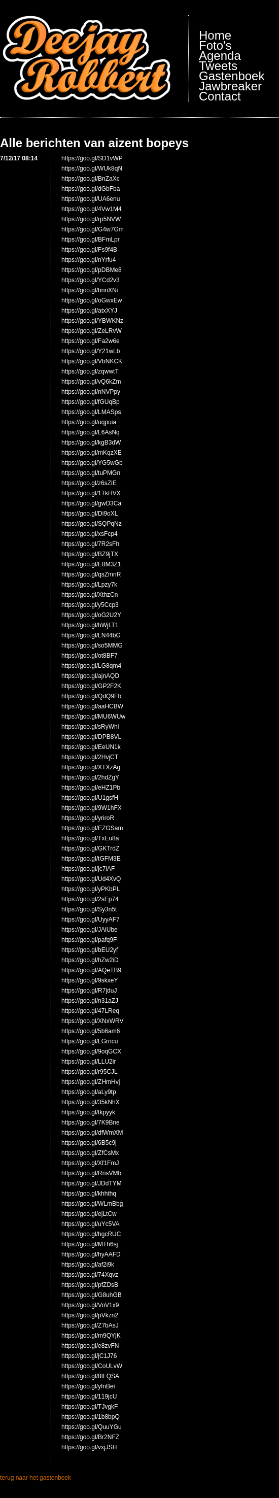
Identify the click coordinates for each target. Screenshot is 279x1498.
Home (215, 35)
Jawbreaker (230, 86)
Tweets (218, 66)
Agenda (220, 56)
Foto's (215, 46)
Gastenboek (231, 76)
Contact (220, 96)
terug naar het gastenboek (35, 1477)
